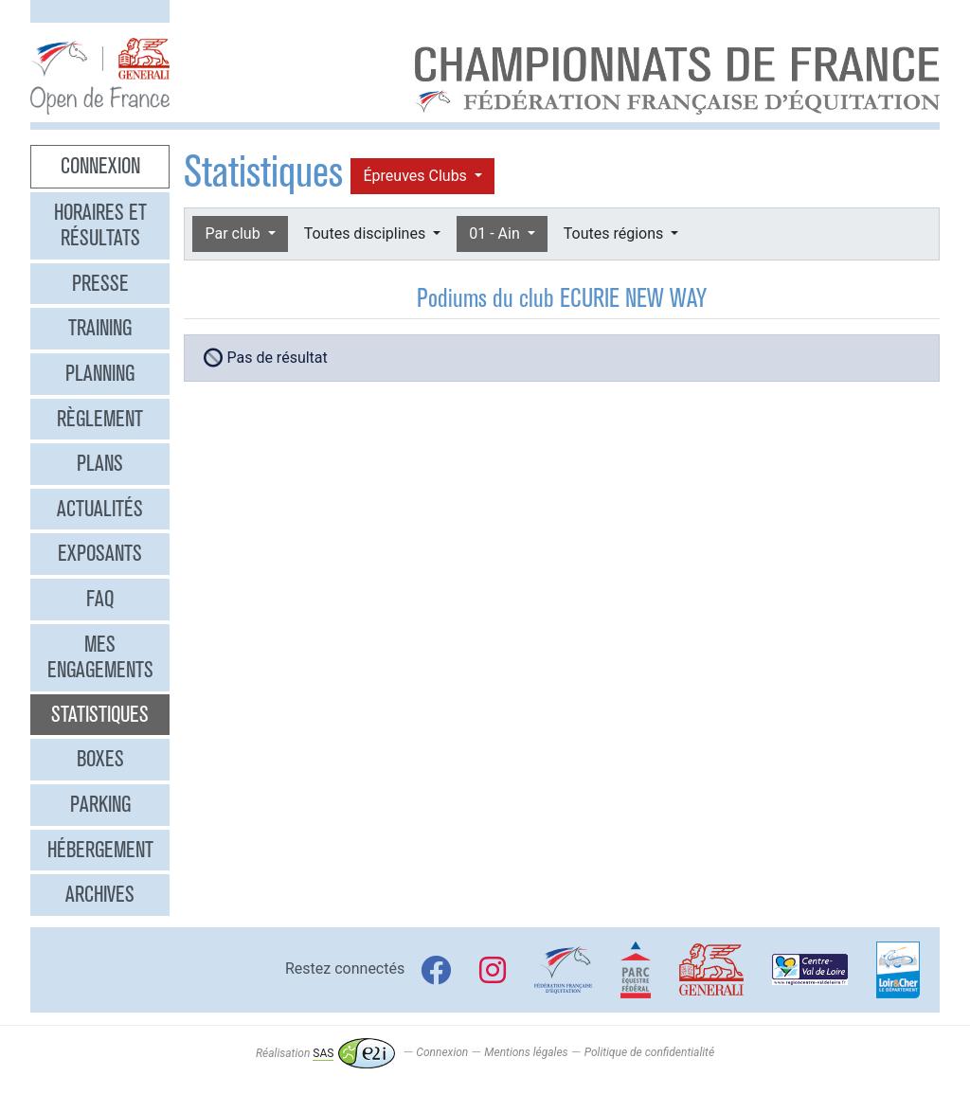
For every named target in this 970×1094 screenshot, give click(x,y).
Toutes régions (615, 233)
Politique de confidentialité (649, 1053)
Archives (100, 894)
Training (100, 327)
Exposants (100, 553)
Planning (100, 373)
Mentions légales (525, 1053)
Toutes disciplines (366, 233)
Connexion (100, 165)
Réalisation (325, 1053)
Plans (100, 463)
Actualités (100, 508)
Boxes (100, 758)
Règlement (100, 418)
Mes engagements (100, 657)
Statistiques (100, 714)
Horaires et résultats (100, 225)
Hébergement (100, 849)
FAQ (100, 598)
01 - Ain (496, 233)
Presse (100, 283)
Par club (234, 233)
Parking (100, 804)
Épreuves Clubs (416, 176)
